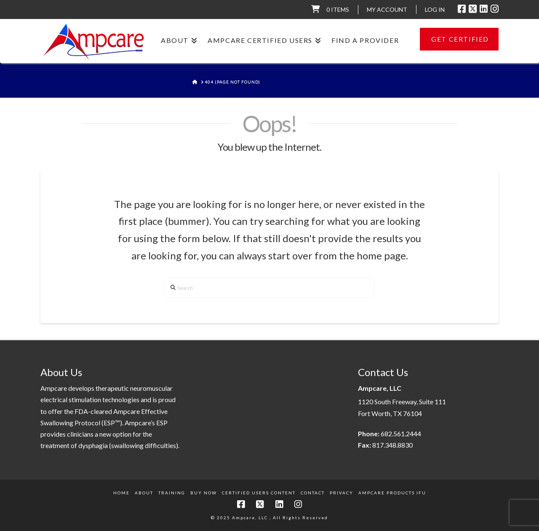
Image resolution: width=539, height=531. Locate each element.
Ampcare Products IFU (392, 492)
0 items (337, 9)
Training (171, 492)
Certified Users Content (259, 492)
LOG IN (435, 9)
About (144, 492)
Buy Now (203, 492)
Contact (313, 492)
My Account (387, 9)
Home (121, 492)
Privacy (341, 492)
